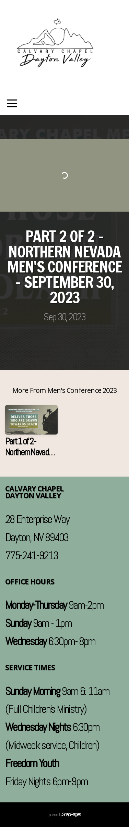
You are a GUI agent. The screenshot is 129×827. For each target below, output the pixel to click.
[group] (31, 434)
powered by (64, 814)
